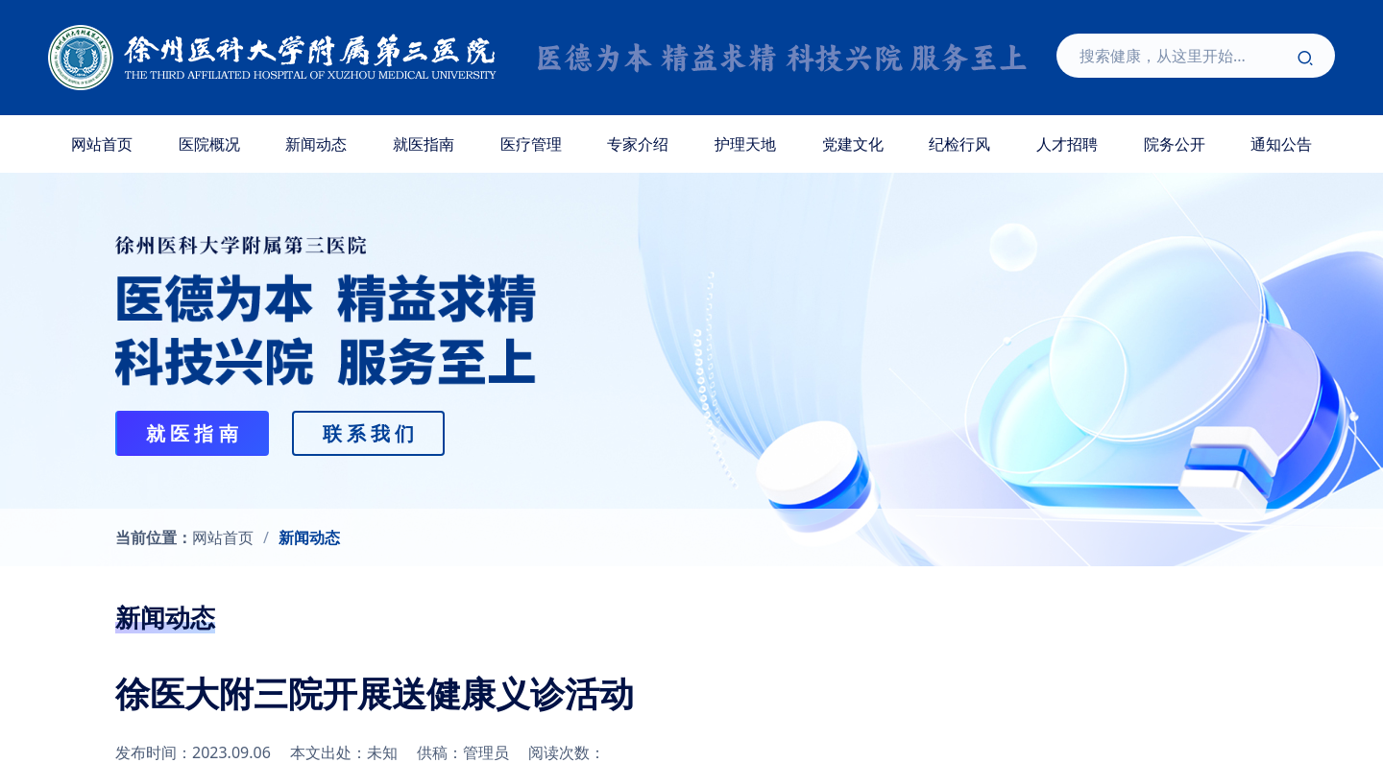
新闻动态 (316, 144)
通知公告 (1281, 144)
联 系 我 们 (369, 433)
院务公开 (1174, 144)
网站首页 (102, 144)
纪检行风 (959, 144)
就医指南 (423, 144)
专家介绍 (637, 144)
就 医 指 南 (192, 433)
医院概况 (209, 144)
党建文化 (853, 144)
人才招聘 (1067, 144)
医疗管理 (531, 144)
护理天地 (745, 144)
